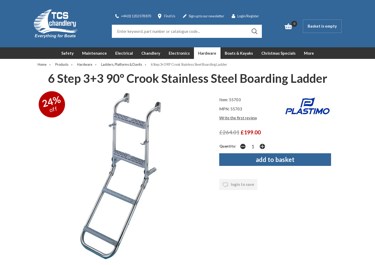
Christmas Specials (278, 53)
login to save (238, 185)
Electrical (124, 53)
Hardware (207, 53)
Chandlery (150, 53)
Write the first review (238, 117)
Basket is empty (322, 26)
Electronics (179, 53)
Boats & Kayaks (239, 53)
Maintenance (94, 53)
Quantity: (227, 146)
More (309, 53)
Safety (67, 53)
